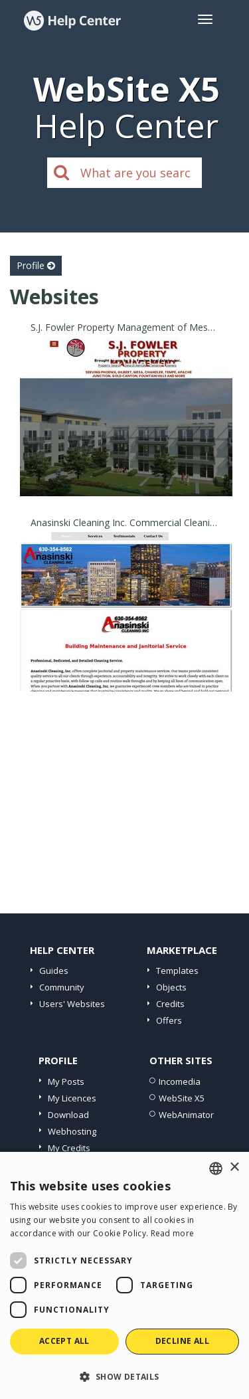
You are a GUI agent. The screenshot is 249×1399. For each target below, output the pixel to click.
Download (68, 1115)
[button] (124, 1376)
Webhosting (72, 1131)
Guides (53, 971)
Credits (170, 1004)
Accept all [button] (64, 1341)
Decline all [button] (182, 1341)
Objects (171, 987)
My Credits (69, 1148)
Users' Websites (72, 1004)
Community (61, 987)
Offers (169, 1020)
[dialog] (124, 1275)
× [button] (234, 1167)
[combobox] (215, 1168)
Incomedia (180, 1081)
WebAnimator (186, 1115)
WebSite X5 (182, 1098)
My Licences (72, 1098)
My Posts (66, 1081)
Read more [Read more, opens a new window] (173, 1233)
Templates (177, 971)
